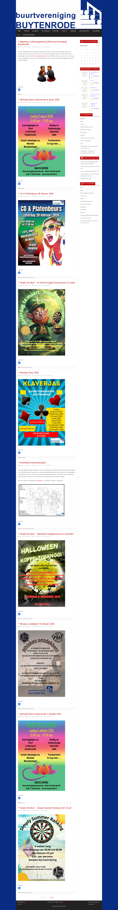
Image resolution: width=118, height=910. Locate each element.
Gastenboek (96, 31)
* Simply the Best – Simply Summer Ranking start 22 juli (44, 808)
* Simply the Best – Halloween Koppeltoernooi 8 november (46, 534)
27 (81, 52)
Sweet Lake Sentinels (85, 141)
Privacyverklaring (28, 35)
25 (81, 64)
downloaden (39, 481)
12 (84, 58)
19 (84, 61)
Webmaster (24, 904)
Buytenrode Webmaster (25, 47)
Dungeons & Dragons (85, 129)
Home (19, 31)
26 (84, 64)
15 (92, 58)
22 (92, 61)
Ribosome (85, 902)
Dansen (82, 124)
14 (90, 58)
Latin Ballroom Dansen (95, 72)
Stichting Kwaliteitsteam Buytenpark (89, 215)
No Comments (46, 47)
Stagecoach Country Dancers (94, 104)
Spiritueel (22, 188)
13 (87, 58)
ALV (18, 35)
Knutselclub (83, 209)
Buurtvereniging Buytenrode (27, 277)
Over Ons (55, 31)
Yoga (92, 80)
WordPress (97, 904)
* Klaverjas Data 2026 (28, 372)
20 (87, 61)
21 (90, 61)
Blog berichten (84, 31)
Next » (52, 897)
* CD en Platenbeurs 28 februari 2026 (35, 193)
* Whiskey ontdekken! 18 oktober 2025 (36, 624)
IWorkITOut (28, 902)
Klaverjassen (23, 457)
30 (90, 52)
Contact (64, 31)
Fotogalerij (45, 31)
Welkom (26, 31)
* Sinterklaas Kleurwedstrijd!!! (32, 462)
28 (84, 52)
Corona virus (83, 196)
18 (81, 61)
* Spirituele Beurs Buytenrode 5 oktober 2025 (39, 714)
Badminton (94, 87)
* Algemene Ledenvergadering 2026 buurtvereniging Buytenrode (42, 43)
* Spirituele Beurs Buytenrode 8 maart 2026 (38, 99)
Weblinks (73, 31)
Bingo (81, 121)
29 (87, 52)
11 (81, 58)
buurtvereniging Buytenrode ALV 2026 (43, 56)
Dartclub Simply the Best (26, 367)
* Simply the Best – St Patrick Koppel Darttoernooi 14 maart (46, 282)
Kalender (35, 31)
